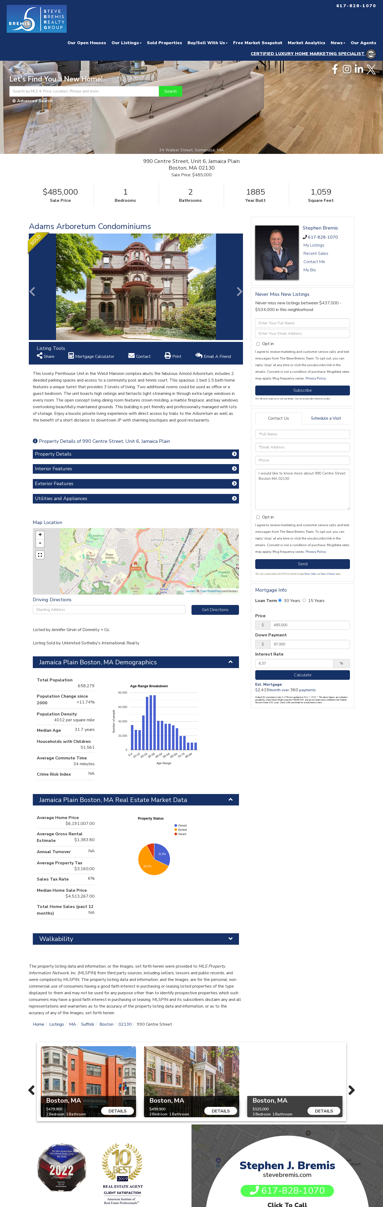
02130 (125, 1024)
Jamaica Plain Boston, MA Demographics (98, 662)
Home (38, 1024)
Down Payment (271, 635)
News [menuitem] (338, 43)
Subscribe (302, 390)
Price (260, 616)
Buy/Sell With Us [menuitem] (207, 43)
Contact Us (278, 418)
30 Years (289, 601)
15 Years (313, 601)
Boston (106, 1024)
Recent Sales (316, 253)
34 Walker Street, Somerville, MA (191, 150)
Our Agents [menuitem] (363, 43)
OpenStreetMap (210, 591)
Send (303, 564)
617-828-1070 (323, 237)
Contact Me (314, 262)
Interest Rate (269, 654)
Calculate (303, 675)
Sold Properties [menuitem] (164, 43)
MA (72, 1024)
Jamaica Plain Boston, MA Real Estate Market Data (113, 800)
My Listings (314, 245)
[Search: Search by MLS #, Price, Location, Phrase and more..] (84, 91)
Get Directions (215, 610)
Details (118, 1111)
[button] (170, 91)
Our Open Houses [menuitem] (86, 43)
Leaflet (190, 591)
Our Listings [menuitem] (126, 43)
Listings (56, 1024)
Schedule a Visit (326, 418)
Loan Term (266, 601)
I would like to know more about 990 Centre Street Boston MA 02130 (302, 489)
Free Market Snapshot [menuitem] (257, 43)
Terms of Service (328, 573)
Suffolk (87, 1024)
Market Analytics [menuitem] (306, 43)
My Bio (310, 270)
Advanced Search (35, 101)
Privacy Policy (316, 378)
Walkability (56, 939)
